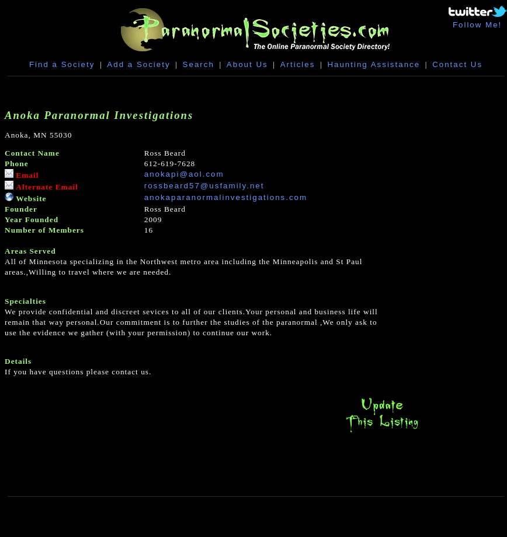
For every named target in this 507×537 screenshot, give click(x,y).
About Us (247, 64)
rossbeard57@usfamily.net (204, 185)
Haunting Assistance (373, 64)
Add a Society (138, 64)
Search (198, 64)
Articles (297, 64)
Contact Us (457, 64)
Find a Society (62, 64)
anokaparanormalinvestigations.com (225, 197)
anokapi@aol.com (184, 174)
